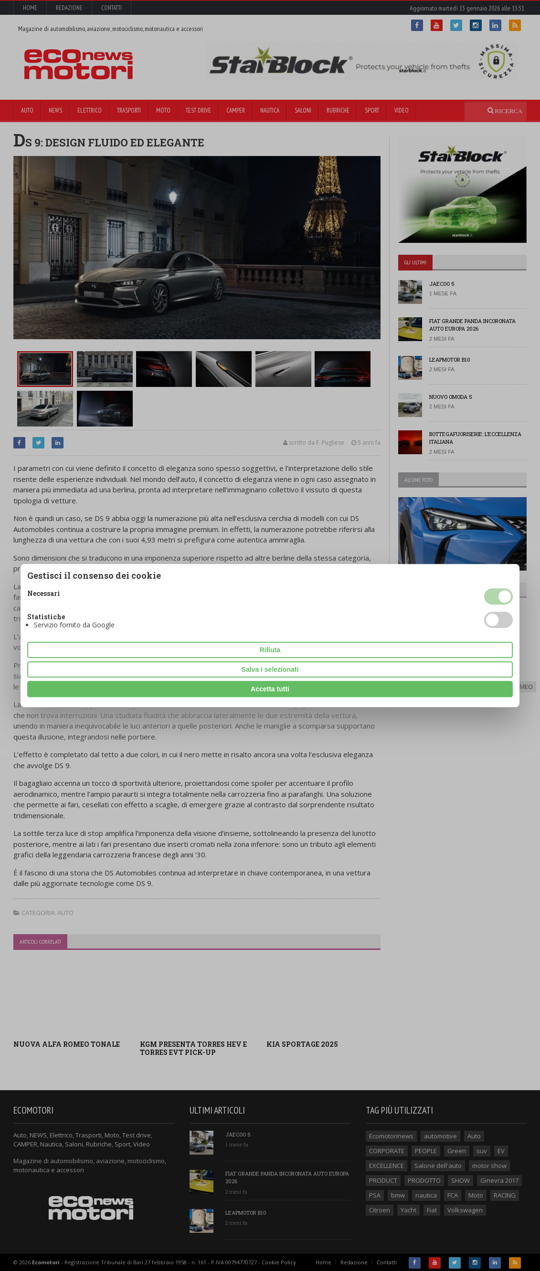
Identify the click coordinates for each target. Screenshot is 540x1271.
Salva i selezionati (270, 669)
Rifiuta (270, 650)
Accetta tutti (270, 689)
